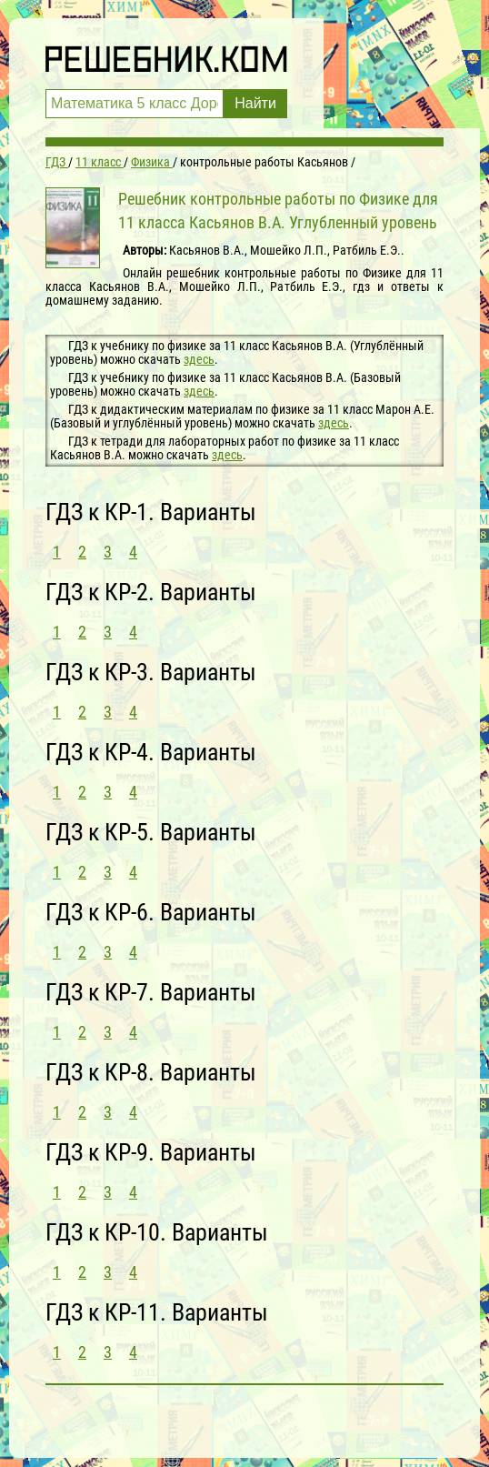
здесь (199, 359)
